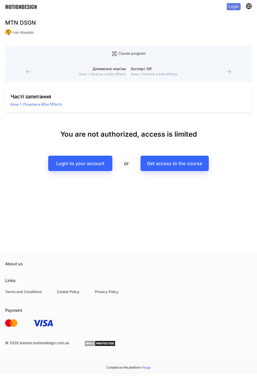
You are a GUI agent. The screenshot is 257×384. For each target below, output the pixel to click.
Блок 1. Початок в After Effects (36, 104)
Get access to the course (174, 163)
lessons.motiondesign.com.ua (44, 343)
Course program (128, 54)
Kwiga (146, 367)
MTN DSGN (20, 22)
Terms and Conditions (23, 291)
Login (234, 6)
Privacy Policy (106, 291)
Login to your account (80, 163)
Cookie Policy (68, 291)
